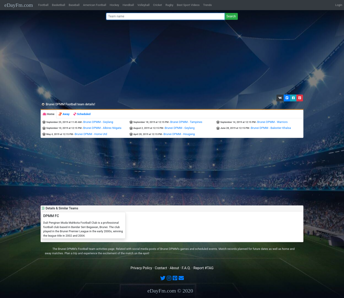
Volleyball (143, 5)
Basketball (58, 5)
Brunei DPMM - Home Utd (91, 134)
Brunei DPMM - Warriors (272, 122)
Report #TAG (204, 268)
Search (231, 16)
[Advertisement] (170, 58)
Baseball (74, 5)
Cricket (157, 5)
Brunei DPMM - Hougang (179, 134)
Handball (128, 5)
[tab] (48, 114)
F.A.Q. (186, 268)
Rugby (169, 5)
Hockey (114, 5)
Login (338, 5)
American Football (94, 5)
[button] (280, 98)
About (174, 268)
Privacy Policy (141, 268)
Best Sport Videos (188, 5)
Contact (161, 268)
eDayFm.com (18, 5)
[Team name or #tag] (165, 16)
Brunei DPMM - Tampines (186, 122)
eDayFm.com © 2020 (170, 291)
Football (43, 5)
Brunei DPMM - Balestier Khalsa (271, 128)
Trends (207, 5)
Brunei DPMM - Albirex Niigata (102, 128)
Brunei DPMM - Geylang (98, 122)
